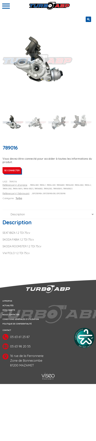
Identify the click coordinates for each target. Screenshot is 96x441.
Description (18, 214)
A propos (7, 301)
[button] (88, 19)
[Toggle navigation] (6, 6)
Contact (7, 330)
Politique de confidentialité (17, 324)
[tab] (48, 214)
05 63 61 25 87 (20, 337)
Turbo (19, 198)
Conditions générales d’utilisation (21, 319)
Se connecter (12, 170)
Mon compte (9, 310)
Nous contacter (11, 315)
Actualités (8, 306)
